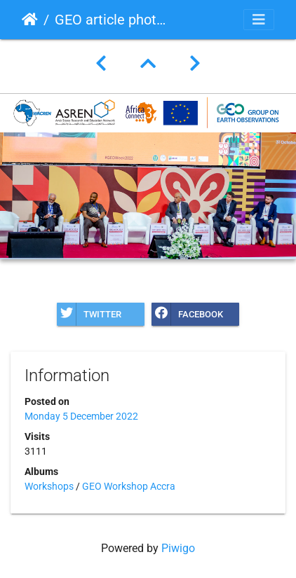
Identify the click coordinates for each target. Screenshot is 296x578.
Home (30, 19)
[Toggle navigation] (258, 19)
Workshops (49, 486)
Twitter (89, 314)
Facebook (187, 314)
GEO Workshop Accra (128, 486)
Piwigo (178, 548)
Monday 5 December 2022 (81, 416)
